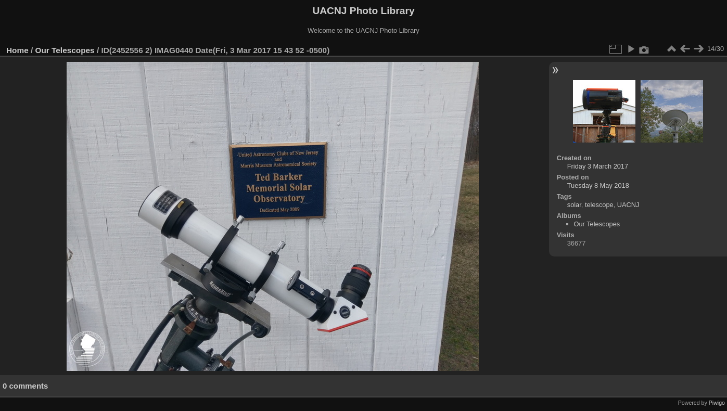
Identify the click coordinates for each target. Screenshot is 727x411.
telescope (599, 205)
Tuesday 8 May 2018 (598, 185)
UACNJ (628, 205)
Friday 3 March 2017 (597, 166)
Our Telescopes (65, 50)
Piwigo (717, 403)
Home (17, 50)
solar (574, 205)
